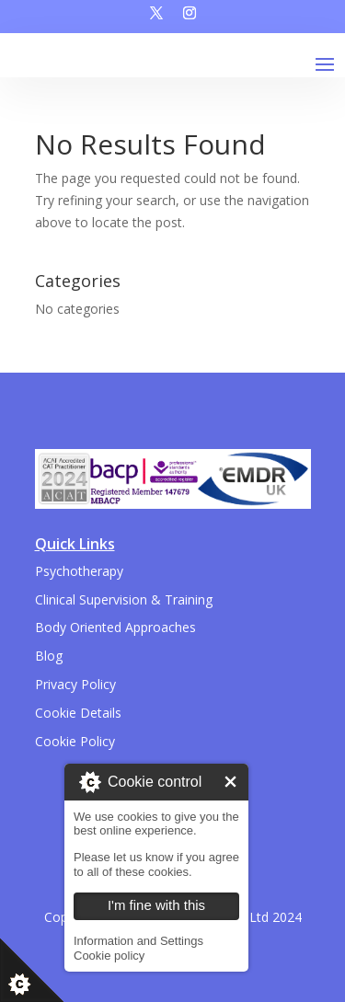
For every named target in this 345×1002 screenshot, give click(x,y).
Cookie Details (78, 712)
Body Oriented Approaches (115, 627)
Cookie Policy (75, 741)
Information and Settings (138, 941)
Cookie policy (109, 955)
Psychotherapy (79, 571)
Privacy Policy (75, 684)
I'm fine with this (230, 781)
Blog (49, 655)
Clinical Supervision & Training (124, 599)
